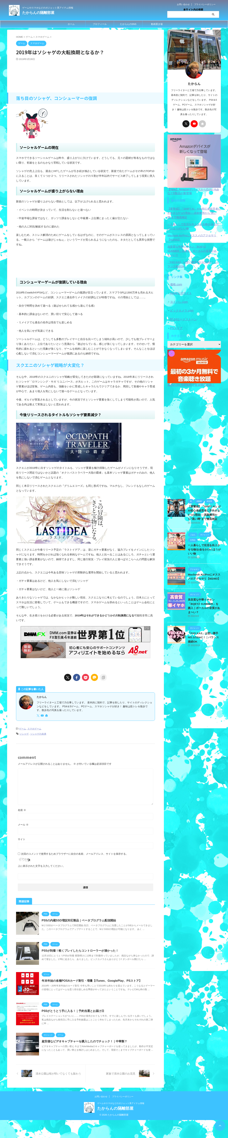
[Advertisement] (85, 77)
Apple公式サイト (180, 288)
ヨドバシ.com (178, 296)
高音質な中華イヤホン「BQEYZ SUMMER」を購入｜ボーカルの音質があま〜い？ (193, 248)
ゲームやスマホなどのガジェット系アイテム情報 (120, 1121)
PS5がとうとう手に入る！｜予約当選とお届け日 (76, 1021)
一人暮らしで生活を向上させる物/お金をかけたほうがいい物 (194, 226)
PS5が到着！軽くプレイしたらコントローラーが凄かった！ (83, 953)
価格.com (175, 280)
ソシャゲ (24, 733)
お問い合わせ (183, 4)
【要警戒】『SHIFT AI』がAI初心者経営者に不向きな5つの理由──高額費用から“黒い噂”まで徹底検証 (193, 213)
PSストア (176, 321)
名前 (22, 809)
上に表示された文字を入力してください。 (41, 865)
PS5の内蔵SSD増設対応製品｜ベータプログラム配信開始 (82, 919)
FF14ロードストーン (182, 313)
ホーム (71, 24)
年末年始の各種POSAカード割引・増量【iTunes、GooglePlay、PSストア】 (95, 987)
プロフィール (100, 24)
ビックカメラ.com (181, 305)
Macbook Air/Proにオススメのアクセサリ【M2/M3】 (190, 237)
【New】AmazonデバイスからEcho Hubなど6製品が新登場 (194, 190)
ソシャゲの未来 (38, 733)
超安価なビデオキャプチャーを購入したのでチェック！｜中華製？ (88, 1055)
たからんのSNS (128, 24)
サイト (21, 838)
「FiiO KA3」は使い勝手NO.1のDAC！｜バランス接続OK (192, 260)
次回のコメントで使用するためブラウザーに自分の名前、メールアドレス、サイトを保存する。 (74, 853)
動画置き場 (157, 24)
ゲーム (22, 728)
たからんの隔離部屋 (38, 13)
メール (23, 824)
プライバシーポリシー (205, 4)
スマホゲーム (34, 728)
